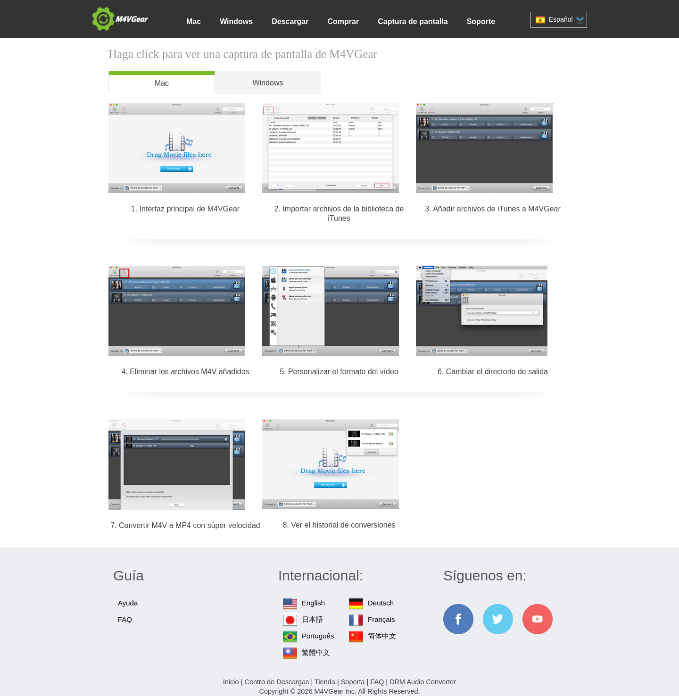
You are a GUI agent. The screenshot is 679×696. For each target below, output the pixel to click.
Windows (236, 21)
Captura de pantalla (412, 21)
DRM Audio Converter (422, 682)
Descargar (290, 21)
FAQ (125, 619)
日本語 (312, 619)
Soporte (481, 21)
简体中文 (382, 636)
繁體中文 (316, 652)
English (313, 603)
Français (381, 619)
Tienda (325, 682)
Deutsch (381, 603)
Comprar (343, 21)
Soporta (353, 682)
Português (318, 636)
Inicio (231, 682)
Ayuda (128, 603)
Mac (193, 21)
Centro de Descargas (276, 682)
